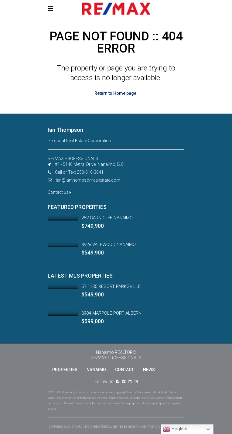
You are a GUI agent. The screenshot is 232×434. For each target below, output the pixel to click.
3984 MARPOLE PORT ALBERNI (111, 313)
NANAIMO (96, 369)
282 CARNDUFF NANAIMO (107, 217)
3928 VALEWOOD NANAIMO (108, 244)
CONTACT (124, 369)
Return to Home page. (116, 93)
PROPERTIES (64, 369)
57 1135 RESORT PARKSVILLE (111, 286)
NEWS (149, 369)
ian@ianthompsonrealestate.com (88, 180)
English (175, 429)
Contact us (59, 192)
